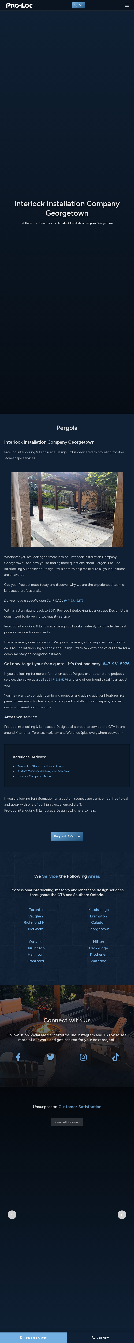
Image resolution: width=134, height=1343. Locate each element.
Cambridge (98, 948)
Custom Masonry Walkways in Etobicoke (43, 771)
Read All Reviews (67, 1122)
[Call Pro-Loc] (100, 1337)
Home (27, 223)
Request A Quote (67, 836)
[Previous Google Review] (12, 1167)
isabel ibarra (67, 1160)
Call (78, 5)
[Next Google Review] (122, 1167)
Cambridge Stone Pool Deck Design (40, 766)
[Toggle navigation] (126, 5)
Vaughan (35, 916)
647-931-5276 (74, 600)
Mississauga (98, 909)
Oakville (35, 941)
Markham (35, 929)
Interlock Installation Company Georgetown (85, 223)
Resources (45, 223)
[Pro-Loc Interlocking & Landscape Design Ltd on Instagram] (83, 1059)
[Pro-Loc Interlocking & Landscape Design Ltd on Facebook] (18, 1059)
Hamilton (35, 954)
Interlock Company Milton (34, 776)
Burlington (36, 948)
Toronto (36, 909)
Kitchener (98, 954)
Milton (98, 941)
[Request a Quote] (33, 1337)
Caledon (98, 922)
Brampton (98, 916)
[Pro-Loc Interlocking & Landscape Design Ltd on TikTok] (115, 1059)
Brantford (35, 961)
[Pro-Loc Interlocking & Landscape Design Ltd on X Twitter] (51, 1059)
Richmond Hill (35, 922)
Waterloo (98, 961)
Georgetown (98, 929)
